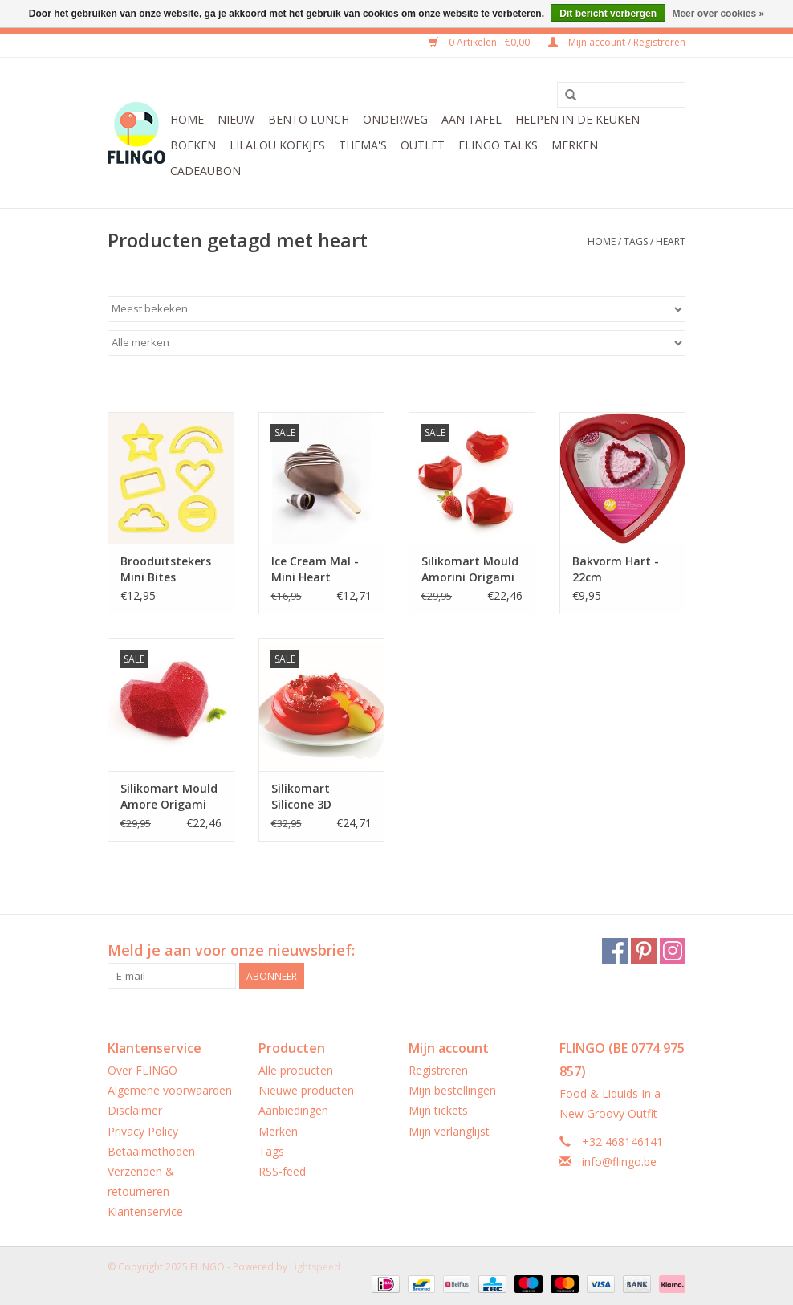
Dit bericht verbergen (608, 13)
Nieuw (236, 119)
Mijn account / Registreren (616, 42)
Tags (636, 241)
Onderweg (395, 119)
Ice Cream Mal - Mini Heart (315, 569)
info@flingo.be (619, 1161)
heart (670, 241)
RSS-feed (282, 1171)
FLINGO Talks (498, 145)
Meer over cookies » (718, 13)
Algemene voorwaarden (170, 1090)
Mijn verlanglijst (449, 1131)
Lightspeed (315, 1267)
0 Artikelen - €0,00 (480, 42)
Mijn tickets (438, 1110)
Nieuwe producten (306, 1090)
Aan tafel (471, 119)
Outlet (423, 145)
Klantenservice (145, 1211)
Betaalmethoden (151, 1151)
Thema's (363, 145)
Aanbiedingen (293, 1110)
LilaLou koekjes (277, 145)
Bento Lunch (308, 119)
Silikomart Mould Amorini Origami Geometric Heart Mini (469, 569)
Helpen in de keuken (577, 119)
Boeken (193, 145)
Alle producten (295, 1070)
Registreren (438, 1070)
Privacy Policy (143, 1131)
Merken (574, 145)
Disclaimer (135, 1110)
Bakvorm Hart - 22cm (615, 569)
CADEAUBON (205, 170)
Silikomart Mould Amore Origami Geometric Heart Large (169, 797)
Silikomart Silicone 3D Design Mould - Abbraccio (313, 797)
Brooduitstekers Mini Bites (165, 569)
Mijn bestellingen (452, 1090)
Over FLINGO (142, 1070)
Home (187, 119)
